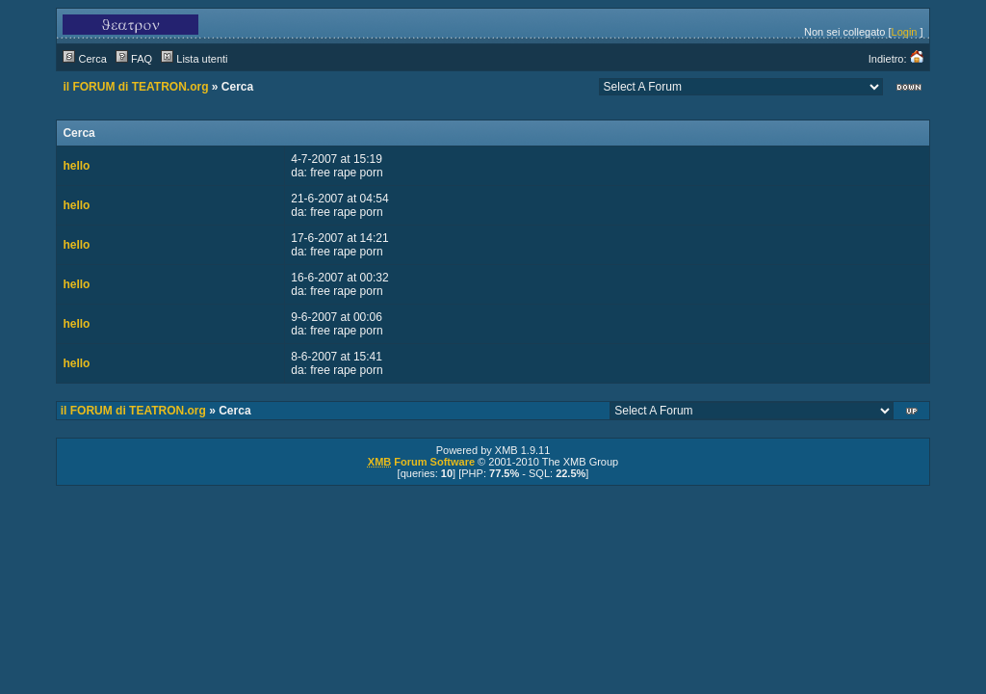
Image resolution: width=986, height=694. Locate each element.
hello (76, 166)
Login (905, 32)
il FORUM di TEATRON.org (135, 86)
